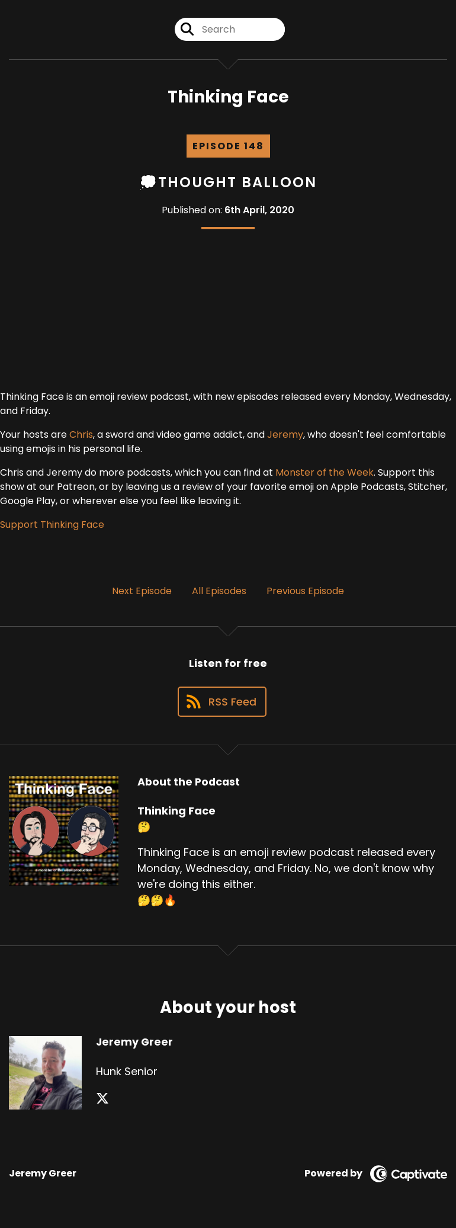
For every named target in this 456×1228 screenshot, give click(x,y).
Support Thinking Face (52, 524)
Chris (81, 434)
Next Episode (142, 591)
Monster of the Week (324, 472)
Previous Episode (305, 591)
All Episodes (219, 591)
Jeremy (285, 434)
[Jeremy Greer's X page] (102, 1098)
